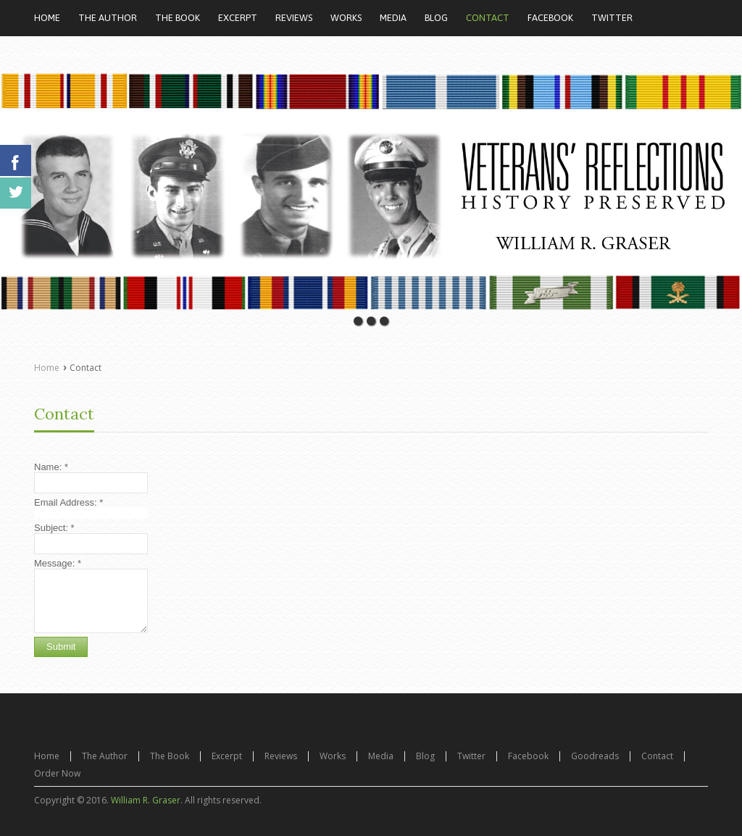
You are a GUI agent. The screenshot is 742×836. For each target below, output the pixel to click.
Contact (64, 414)
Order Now (57, 773)
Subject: (54, 527)
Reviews (280, 756)
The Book (169, 756)
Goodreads (595, 756)
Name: (51, 466)
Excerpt (227, 756)
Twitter (471, 756)
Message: (57, 563)
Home (46, 367)
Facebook (528, 756)
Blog (425, 756)
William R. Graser (145, 800)
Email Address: (68, 502)
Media (380, 756)
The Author (105, 756)
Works (333, 756)
